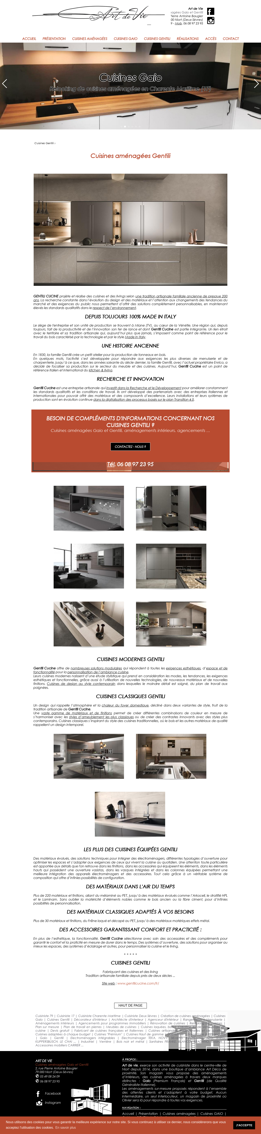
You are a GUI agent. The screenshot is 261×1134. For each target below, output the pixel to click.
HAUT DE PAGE (130, 1005)
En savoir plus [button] (65, 1127)
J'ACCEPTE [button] (244, 1125)
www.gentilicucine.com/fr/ (138, 983)
